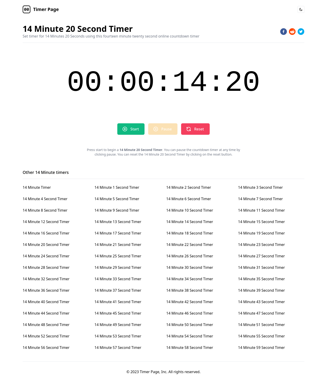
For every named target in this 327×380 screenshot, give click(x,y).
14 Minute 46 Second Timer (189, 313)
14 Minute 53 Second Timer (117, 336)
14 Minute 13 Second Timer (117, 221)
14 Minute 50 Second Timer (189, 324)
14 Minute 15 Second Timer (261, 221)
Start (130, 129)
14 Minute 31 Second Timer (261, 267)
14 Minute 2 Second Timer (188, 187)
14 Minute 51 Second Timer (261, 324)
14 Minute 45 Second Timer (117, 313)
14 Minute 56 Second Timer (46, 347)
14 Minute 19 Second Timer (261, 233)
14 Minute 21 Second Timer (117, 244)
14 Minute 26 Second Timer (189, 256)
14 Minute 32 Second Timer (46, 278)
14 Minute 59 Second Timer (261, 347)
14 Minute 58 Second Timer (189, 347)
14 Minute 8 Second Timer (45, 210)
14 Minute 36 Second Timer (46, 290)
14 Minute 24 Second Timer (46, 256)
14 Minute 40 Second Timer (46, 301)
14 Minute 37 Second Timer (117, 290)
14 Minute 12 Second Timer (46, 221)
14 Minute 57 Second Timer (117, 347)
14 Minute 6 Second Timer (188, 198)
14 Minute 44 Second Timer (46, 313)
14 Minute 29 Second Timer (117, 267)
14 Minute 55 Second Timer (261, 336)
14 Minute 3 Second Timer (260, 187)
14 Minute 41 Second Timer (117, 301)
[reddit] (292, 31)
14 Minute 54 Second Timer (189, 336)
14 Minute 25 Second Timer (117, 256)
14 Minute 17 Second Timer (117, 233)
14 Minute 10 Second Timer (189, 210)
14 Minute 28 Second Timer (46, 267)
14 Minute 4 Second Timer (45, 198)
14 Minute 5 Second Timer (116, 198)
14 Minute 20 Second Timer (46, 244)
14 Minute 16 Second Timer (46, 233)
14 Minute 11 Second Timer (261, 210)
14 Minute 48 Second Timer (46, 324)
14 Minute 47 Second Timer (261, 313)
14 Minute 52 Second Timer (46, 336)
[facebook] (283, 31)
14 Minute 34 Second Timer (189, 278)
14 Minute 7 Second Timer (260, 198)
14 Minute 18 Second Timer (189, 233)
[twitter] (301, 31)
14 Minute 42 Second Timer (189, 301)
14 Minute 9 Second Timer (116, 210)
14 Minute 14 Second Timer (189, 221)
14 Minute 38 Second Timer (189, 290)
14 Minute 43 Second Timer (261, 301)
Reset (195, 129)
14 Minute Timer (37, 187)
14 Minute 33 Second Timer (117, 278)
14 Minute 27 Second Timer (261, 256)
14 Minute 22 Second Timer (189, 244)
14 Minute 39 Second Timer (261, 290)
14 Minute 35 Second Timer (261, 278)
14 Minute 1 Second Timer (116, 187)
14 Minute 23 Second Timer (261, 244)
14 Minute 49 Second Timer (117, 324)
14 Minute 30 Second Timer (189, 267)
